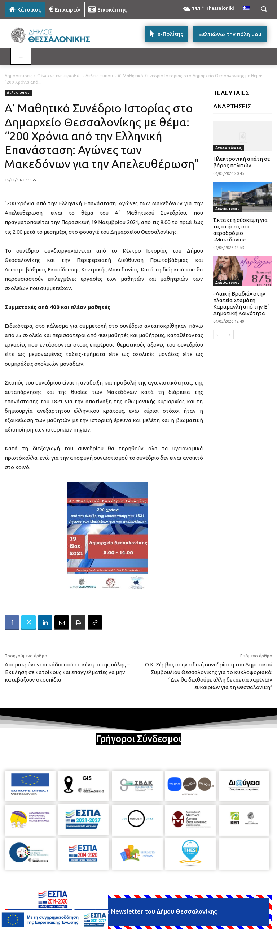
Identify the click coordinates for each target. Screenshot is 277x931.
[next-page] (229, 334)
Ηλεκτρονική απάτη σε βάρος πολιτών (241, 162)
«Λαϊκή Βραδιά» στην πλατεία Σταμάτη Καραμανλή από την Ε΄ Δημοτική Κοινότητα (241, 303)
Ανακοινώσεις (228, 148)
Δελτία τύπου (99, 75)
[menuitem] (246, 8)
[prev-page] (217, 334)
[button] (263, 8)
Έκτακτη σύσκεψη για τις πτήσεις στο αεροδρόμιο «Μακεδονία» (240, 230)
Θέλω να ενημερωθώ (59, 75)
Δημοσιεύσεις (18, 75)
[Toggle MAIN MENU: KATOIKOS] (20, 56)
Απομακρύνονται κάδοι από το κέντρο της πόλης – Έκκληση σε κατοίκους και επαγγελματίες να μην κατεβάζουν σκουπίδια (67, 672)
